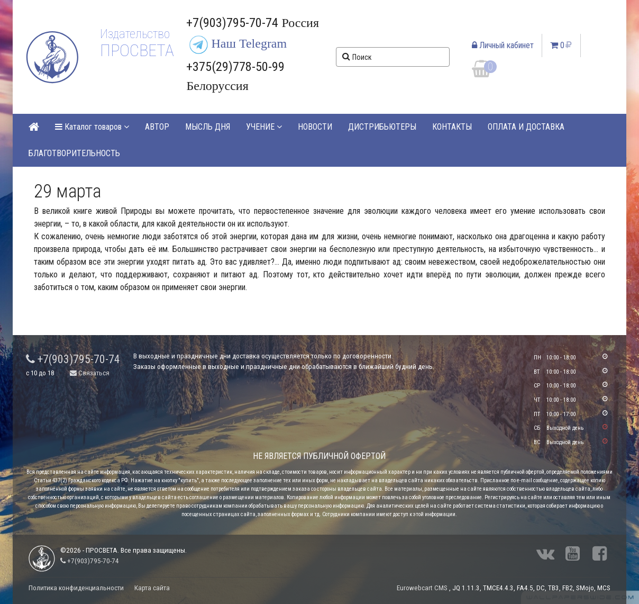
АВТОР (157, 127)
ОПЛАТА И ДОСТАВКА (526, 127)
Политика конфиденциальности (76, 588)
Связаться (89, 373)
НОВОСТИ (315, 127)
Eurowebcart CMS (422, 588)
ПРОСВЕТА (137, 50)
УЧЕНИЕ (264, 127)
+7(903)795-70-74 (73, 359)
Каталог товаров (92, 127)
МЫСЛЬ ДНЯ (207, 127)
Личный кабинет (503, 45)
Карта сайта (152, 588)
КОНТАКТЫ (452, 127)
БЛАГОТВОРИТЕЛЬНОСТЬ (74, 153)
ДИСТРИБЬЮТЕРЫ (382, 127)
